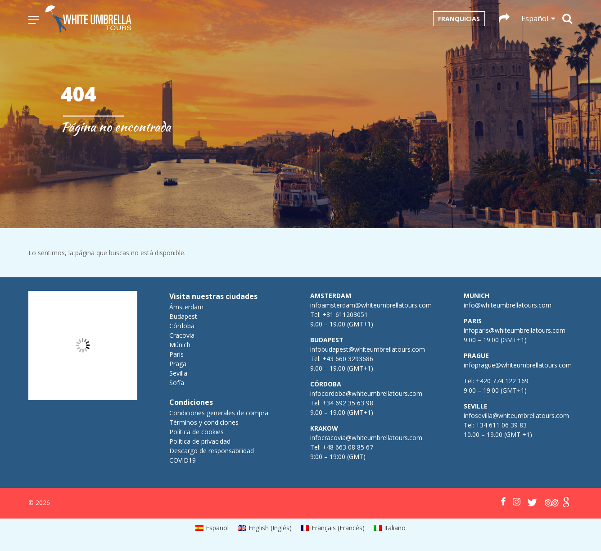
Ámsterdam (186, 307)
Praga (177, 363)
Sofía (176, 382)
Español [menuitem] (217, 527)
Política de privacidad (199, 441)
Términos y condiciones (204, 422)
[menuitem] (212, 528)
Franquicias (459, 18)
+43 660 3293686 (347, 358)
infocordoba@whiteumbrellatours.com (366, 393)
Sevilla (178, 373)
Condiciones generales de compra (218, 413)
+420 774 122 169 (501, 381)
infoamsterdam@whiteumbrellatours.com (371, 305)
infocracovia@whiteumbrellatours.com (366, 437)
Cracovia (181, 335)
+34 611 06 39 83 (501, 425)
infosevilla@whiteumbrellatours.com (516, 415)
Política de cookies (196, 431)
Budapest (183, 316)
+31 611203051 (345, 314)
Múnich (179, 344)
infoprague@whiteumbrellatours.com (518, 365)
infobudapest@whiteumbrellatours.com (367, 349)
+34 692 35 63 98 (347, 403)
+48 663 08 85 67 (347, 447)
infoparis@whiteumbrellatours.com (514, 330)
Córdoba (181, 325)
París (176, 354)
